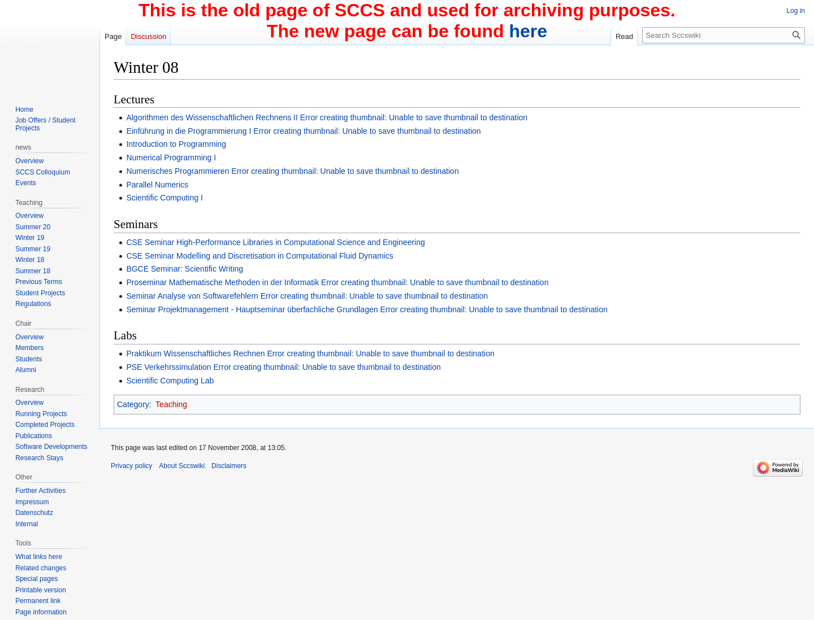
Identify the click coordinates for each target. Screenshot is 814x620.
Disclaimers (228, 466)
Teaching (171, 404)
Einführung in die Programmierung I (188, 131)
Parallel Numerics (157, 184)
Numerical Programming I (171, 157)
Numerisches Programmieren (177, 171)
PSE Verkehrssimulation (168, 367)
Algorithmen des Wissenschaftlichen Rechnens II (211, 117)
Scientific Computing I (164, 197)
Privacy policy (131, 466)
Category (133, 404)
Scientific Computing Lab (170, 380)
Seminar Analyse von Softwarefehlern (192, 295)
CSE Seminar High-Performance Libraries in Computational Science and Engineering (275, 242)
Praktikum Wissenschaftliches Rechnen (195, 353)
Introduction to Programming (176, 144)
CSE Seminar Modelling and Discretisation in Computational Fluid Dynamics (259, 255)
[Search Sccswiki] (723, 35)
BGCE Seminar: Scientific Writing (184, 268)
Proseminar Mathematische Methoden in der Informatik (222, 282)
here (528, 31)
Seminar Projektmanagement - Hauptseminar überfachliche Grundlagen (252, 309)
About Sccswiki (182, 466)
